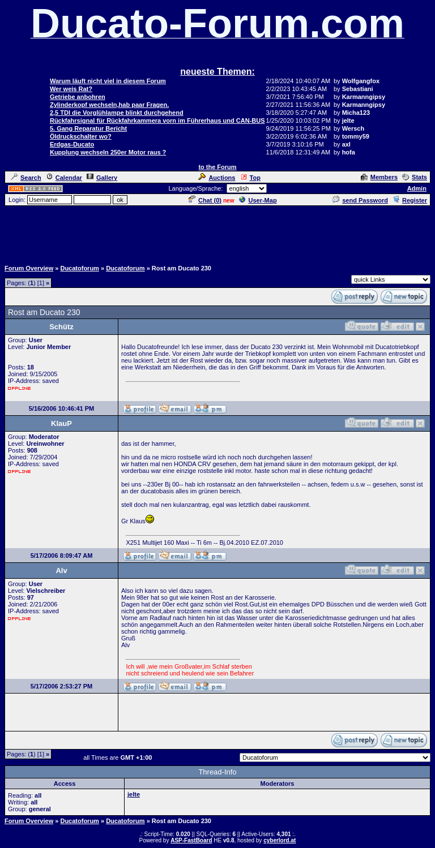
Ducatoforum (79, 268)
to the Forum (217, 166)
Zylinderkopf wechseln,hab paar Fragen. (109, 104)
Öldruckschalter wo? (81, 136)
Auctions (216, 177)
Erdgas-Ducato (72, 144)
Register (410, 200)
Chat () (205, 200)
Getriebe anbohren (77, 96)
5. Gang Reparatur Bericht (88, 128)
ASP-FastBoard (191, 840)
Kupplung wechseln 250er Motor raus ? (108, 152)
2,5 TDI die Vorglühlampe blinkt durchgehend (117, 112)
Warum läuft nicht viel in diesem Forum (108, 81)
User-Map (258, 200)
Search (26, 177)
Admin (417, 188)
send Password (360, 200)
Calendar (64, 177)
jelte (133, 794)
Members (379, 177)
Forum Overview (29, 268)
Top (250, 177)
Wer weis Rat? (71, 88)
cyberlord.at (279, 840)
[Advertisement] (217, 232)
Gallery (102, 177)
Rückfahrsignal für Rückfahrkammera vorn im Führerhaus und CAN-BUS (157, 120)
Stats (414, 177)
